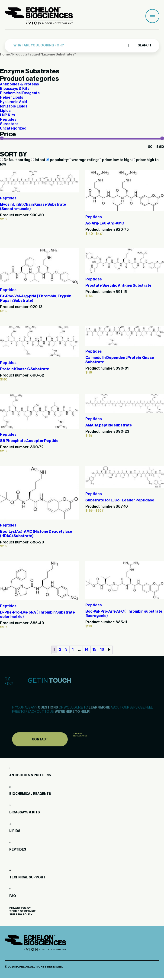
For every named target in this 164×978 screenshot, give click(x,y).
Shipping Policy (20, 914)
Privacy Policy (20, 908)
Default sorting (15, 160)
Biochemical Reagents (20, 93)
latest (38, 160)
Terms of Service (22, 911)
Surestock (9, 124)
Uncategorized (13, 128)
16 (102, 649)
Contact (40, 750)
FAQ (12, 896)
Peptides (8, 119)
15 (94, 649)
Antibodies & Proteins (19, 84)
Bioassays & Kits (14, 89)
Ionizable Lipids (13, 106)
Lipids (5, 111)
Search (144, 45)
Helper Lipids (11, 97)
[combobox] (69, 45)
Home (5, 54)
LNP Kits (7, 115)
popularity (57, 160)
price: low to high (115, 160)
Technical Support (27, 877)
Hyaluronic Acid (13, 102)
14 (87, 649)
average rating (83, 160)
